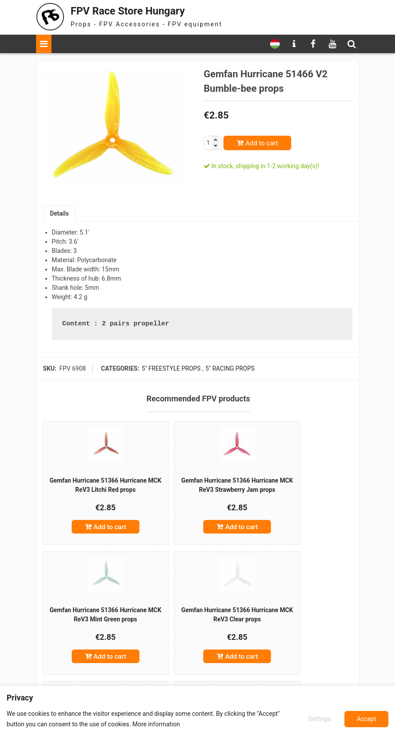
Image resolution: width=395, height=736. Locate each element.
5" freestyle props (171, 368)
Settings (319, 718)
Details (59, 213)
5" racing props (230, 368)
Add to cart (261, 143)
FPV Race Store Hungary (131, 10)
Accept (366, 718)
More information (156, 724)
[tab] (60, 214)
